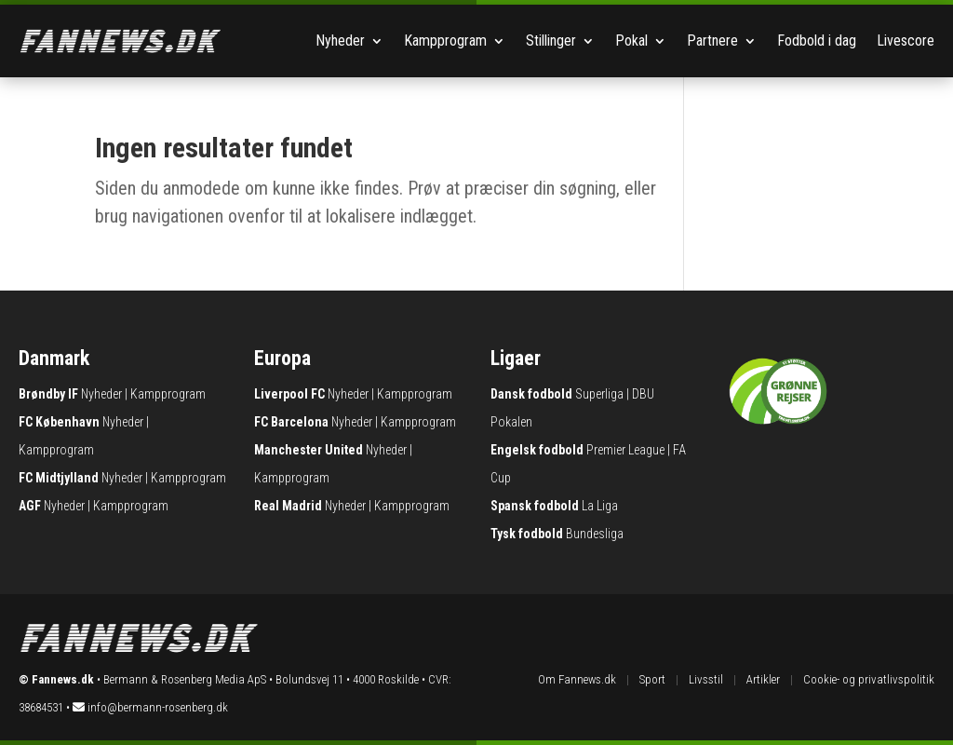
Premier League (625, 449)
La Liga (600, 505)
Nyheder (340, 40)
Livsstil (706, 679)
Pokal (631, 40)
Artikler (763, 679)
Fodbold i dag (816, 40)
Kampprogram (445, 40)
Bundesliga (595, 533)
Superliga (599, 393)
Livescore (905, 40)
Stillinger (551, 40)
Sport (652, 679)
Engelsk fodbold (537, 449)
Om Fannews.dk (577, 679)
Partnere (712, 40)
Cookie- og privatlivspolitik (868, 679)
